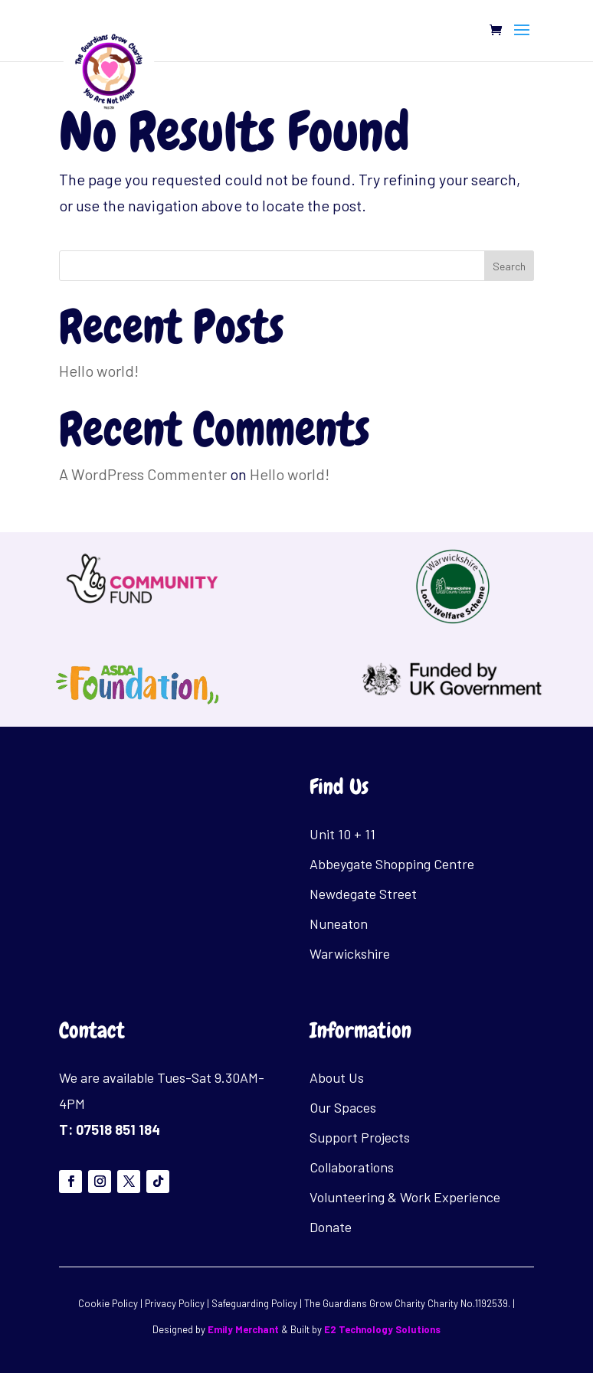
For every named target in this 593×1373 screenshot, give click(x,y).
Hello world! (99, 370)
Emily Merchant (243, 1329)
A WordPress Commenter (143, 474)
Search (509, 266)
